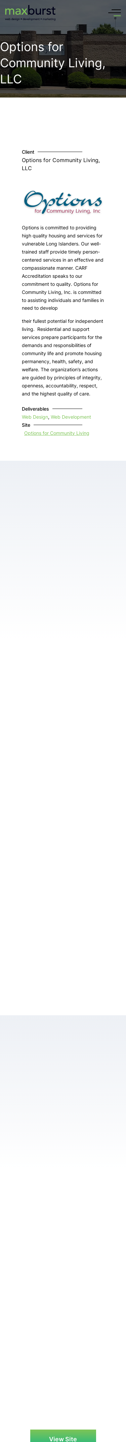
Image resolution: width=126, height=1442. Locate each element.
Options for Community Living (56, 433)
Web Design (35, 417)
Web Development (71, 417)
